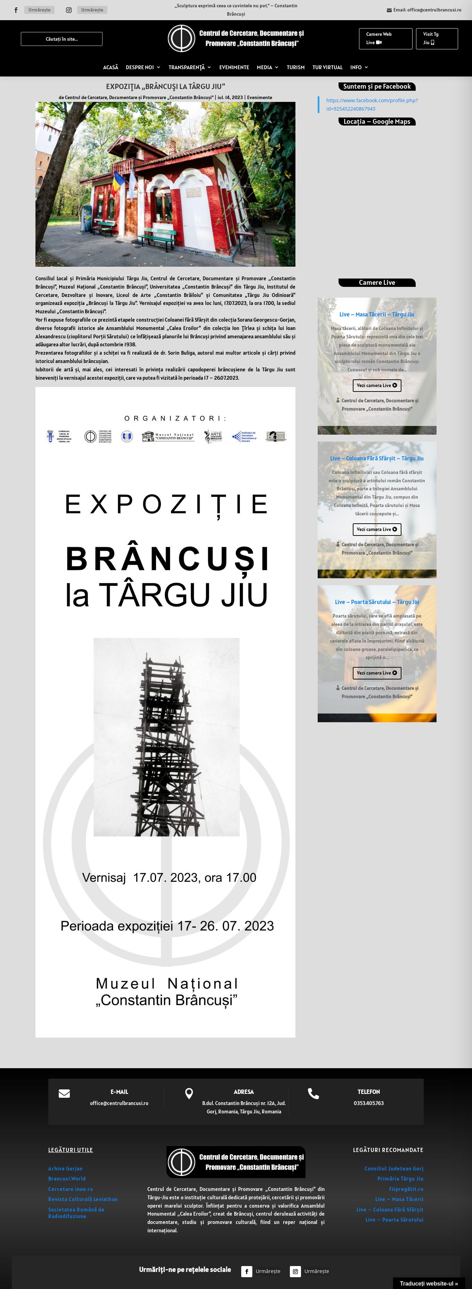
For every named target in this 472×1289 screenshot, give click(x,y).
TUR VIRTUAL (327, 67)
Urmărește (39, 10)
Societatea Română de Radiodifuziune (76, 1213)
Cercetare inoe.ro (70, 1189)
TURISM (296, 67)
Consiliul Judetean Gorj (394, 1168)
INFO (356, 67)
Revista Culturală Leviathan (83, 1199)
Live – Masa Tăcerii (399, 1199)
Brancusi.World (67, 1178)
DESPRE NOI (140, 67)
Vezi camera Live (374, 385)
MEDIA (264, 67)
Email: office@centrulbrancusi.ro (427, 10)
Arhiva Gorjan (65, 1168)
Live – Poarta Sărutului (395, 1219)
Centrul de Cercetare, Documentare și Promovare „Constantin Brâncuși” (139, 97)
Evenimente (259, 97)
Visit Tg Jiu (431, 38)
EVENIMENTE (234, 67)
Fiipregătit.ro (406, 1189)
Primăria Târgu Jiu (400, 1178)
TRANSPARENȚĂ (187, 67)
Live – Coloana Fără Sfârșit (390, 1209)
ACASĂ (110, 67)
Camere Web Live (379, 38)
